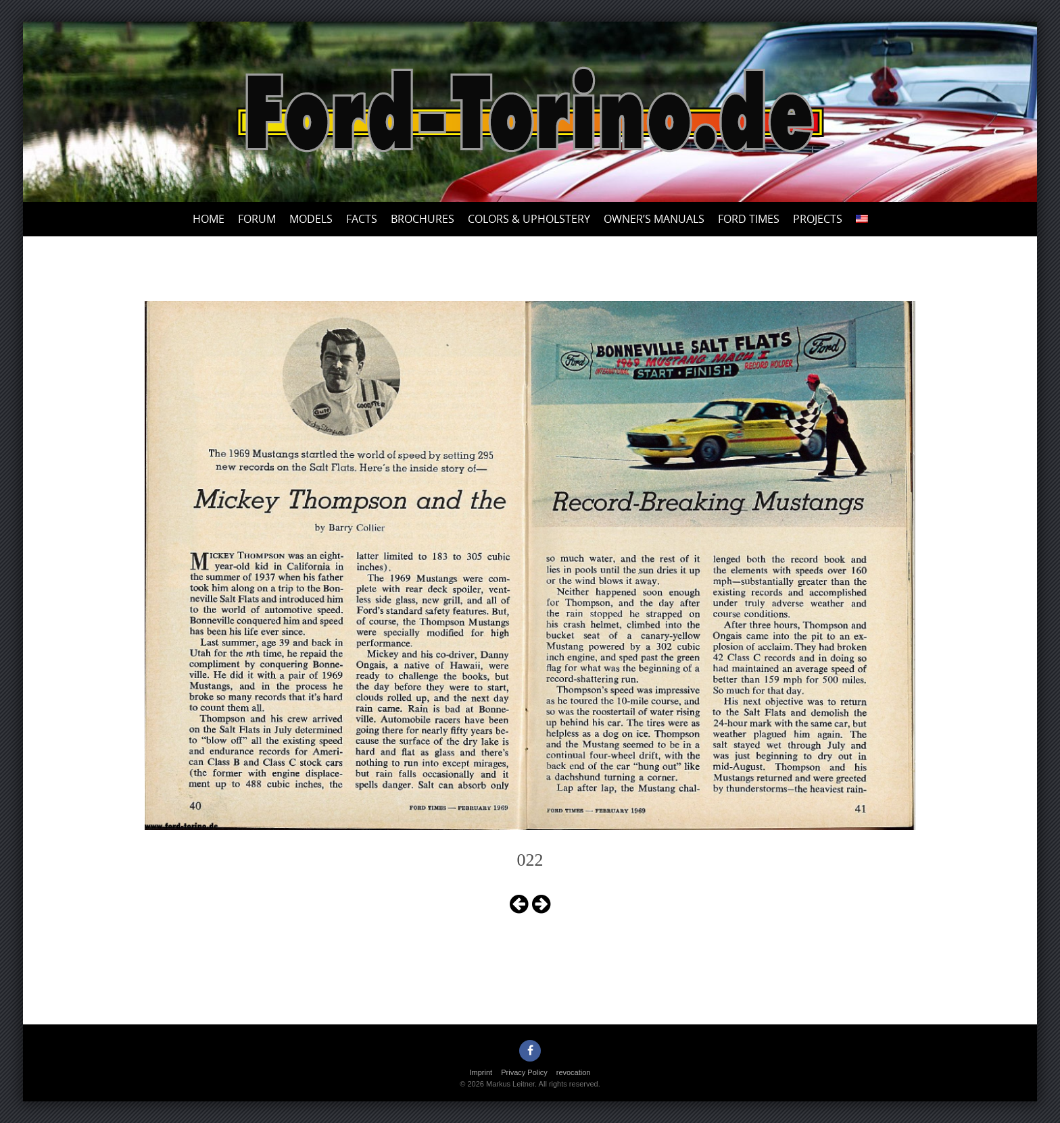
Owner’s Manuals (654, 218)
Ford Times (748, 218)
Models (311, 218)
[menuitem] (861, 219)
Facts (361, 218)
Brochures (422, 218)
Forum (257, 218)
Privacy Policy (524, 1072)
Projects (817, 218)
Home (208, 218)
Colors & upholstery (529, 218)
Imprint (481, 1072)
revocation (573, 1072)
